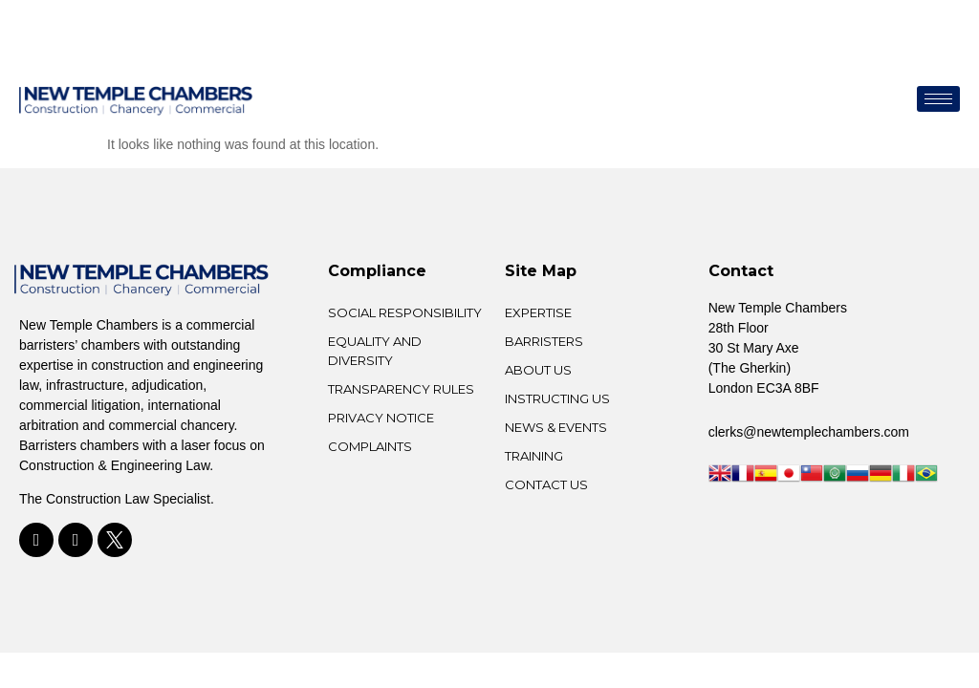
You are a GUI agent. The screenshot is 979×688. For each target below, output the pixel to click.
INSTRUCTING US (557, 398)
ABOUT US (538, 369)
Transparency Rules (401, 389)
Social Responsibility (405, 312)
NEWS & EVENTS (556, 427)
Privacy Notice (381, 417)
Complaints (370, 446)
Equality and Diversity (375, 350)
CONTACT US (546, 484)
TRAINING (534, 455)
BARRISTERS (544, 341)
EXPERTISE (538, 312)
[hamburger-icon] (938, 99)
